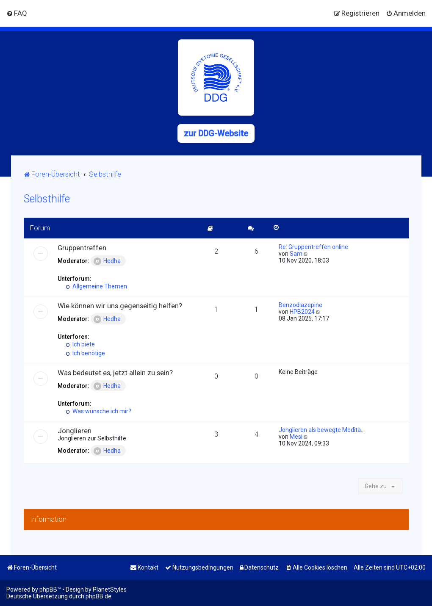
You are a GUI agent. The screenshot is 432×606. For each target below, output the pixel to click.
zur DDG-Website (216, 133)
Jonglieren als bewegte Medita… (322, 429)
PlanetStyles (110, 589)
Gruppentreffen (82, 248)
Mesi (296, 436)
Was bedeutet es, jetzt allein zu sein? (115, 372)
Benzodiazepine (300, 305)
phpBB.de (98, 596)
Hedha (107, 261)
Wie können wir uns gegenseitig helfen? (120, 306)
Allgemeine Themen (96, 286)
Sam (296, 253)
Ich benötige (85, 353)
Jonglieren (74, 430)
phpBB (48, 589)
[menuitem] (16, 13)
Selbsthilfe (47, 199)
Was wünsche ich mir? (99, 411)
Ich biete (80, 344)
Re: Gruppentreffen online (313, 247)
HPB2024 (302, 311)
